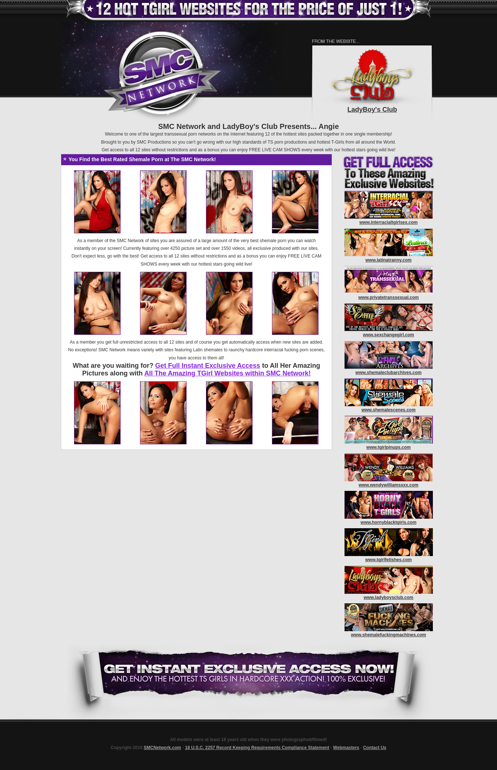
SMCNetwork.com (162, 747)
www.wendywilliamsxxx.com (389, 485)
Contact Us (374, 747)
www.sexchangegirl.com (388, 334)
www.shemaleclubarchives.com (388, 372)
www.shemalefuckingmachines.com (388, 634)
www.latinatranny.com (388, 260)
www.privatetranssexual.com (388, 297)
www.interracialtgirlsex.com (389, 222)
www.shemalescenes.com (388, 409)
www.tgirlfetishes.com (388, 559)
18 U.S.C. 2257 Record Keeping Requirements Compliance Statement (257, 747)
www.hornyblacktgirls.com (388, 522)
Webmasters (346, 747)
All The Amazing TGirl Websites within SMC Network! (227, 373)
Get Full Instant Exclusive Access (207, 365)
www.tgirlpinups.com (389, 447)
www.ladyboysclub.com (388, 597)
